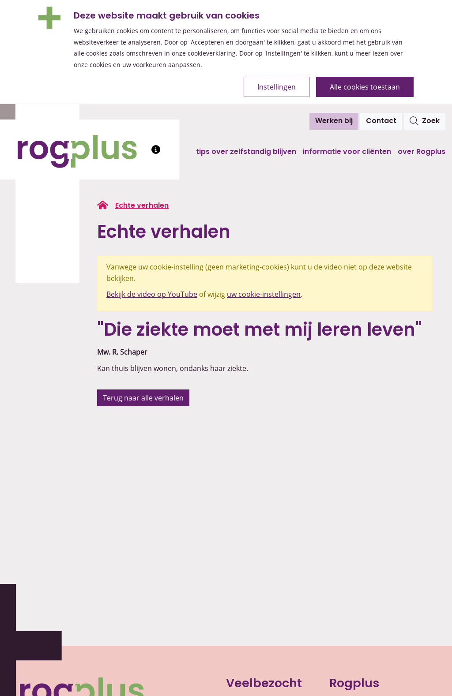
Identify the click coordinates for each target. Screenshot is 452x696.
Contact (381, 121)
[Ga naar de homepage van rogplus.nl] (102, 205)
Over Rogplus (421, 152)
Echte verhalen (142, 206)
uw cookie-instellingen (264, 294)
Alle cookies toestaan (365, 87)
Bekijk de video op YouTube (151, 294)
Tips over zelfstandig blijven (246, 152)
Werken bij (334, 121)
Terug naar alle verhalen (143, 398)
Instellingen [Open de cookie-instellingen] (276, 87)
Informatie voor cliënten (347, 152)
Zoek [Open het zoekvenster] (425, 120)
